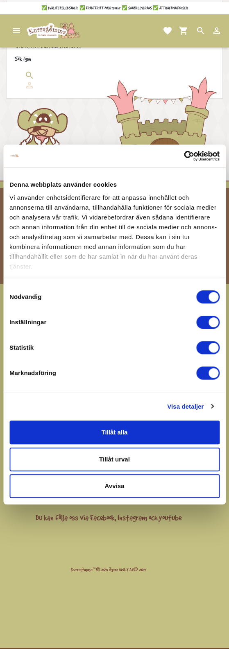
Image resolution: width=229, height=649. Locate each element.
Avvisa (115, 485)
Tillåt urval (114, 459)
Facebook (102, 517)
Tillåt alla (115, 432)
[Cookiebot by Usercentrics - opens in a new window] (184, 156)
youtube (170, 517)
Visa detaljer (185, 406)
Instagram (132, 517)
